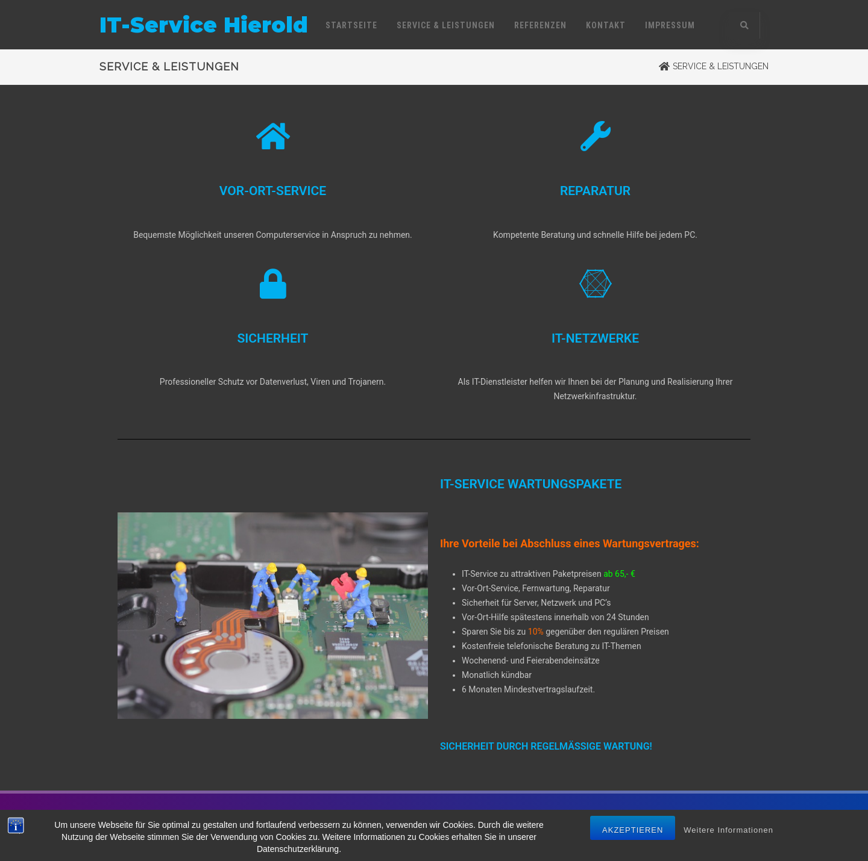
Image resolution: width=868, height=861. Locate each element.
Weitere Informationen (728, 831)
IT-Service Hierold (203, 25)
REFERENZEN (540, 25)
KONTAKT (606, 25)
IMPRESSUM (670, 25)
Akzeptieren (632, 831)
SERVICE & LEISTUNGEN (446, 25)
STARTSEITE (351, 25)
